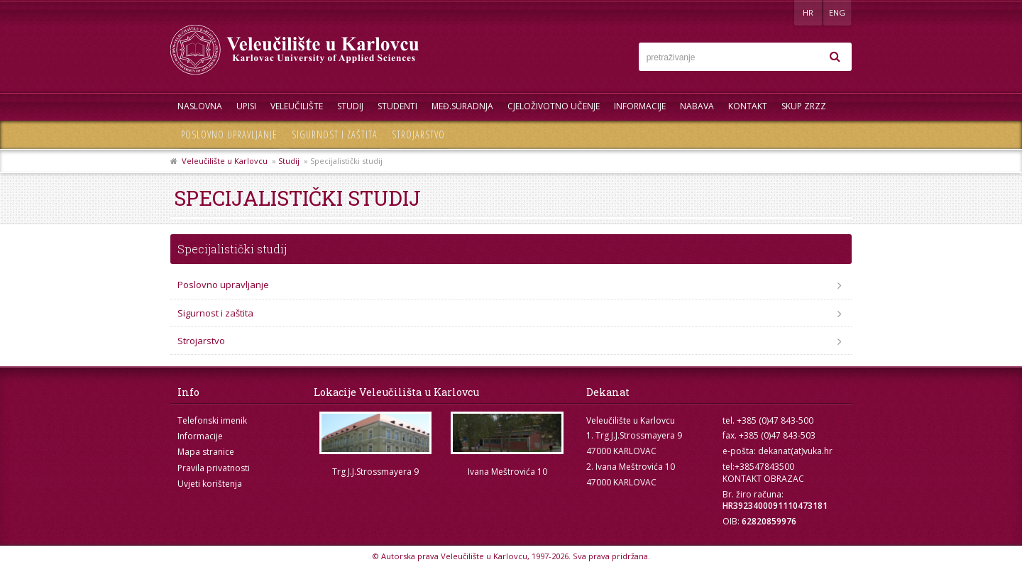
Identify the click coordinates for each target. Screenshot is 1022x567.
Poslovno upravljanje (229, 134)
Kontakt (747, 106)
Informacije (640, 106)
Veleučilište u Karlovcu (225, 160)
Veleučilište (296, 106)
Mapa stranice (205, 452)
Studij (350, 106)
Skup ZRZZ (803, 106)
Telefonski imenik (212, 420)
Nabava (697, 106)
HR (808, 12)
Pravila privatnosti (213, 468)
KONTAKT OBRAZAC (763, 479)
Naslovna (199, 106)
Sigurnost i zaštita (335, 134)
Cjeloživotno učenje (553, 106)
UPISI (246, 106)
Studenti (397, 106)
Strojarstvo (418, 134)
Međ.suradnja (462, 106)
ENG (837, 12)
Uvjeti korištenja (209, 484)
